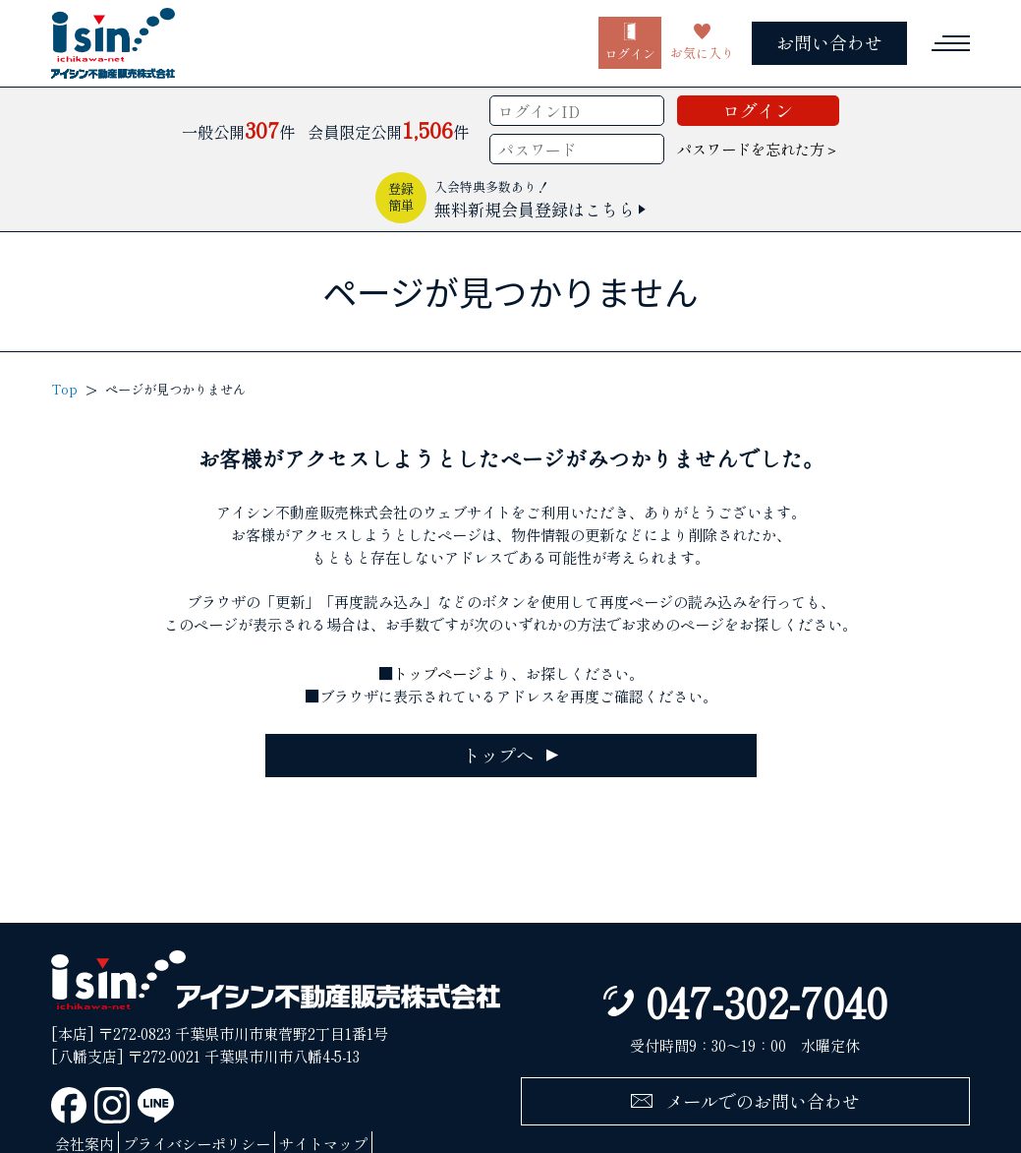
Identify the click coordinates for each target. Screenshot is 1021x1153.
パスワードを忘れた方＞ (758, 148)
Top (64, 389)
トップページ (437, 673)
